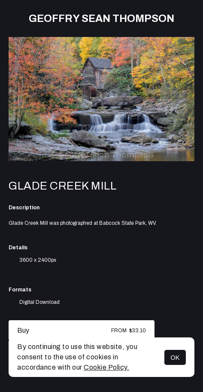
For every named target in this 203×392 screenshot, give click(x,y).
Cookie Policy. (106, 367)
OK (175, 357)
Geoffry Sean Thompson (101, 18)
